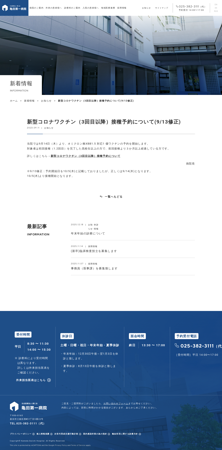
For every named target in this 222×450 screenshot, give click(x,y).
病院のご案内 (36, 8)
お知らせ (146, 8)
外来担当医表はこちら (31, 380)
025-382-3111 (191, 8)
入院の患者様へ (91, 8)
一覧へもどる (113, 196)
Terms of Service (78, 445)
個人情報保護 (42, 434)
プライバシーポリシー (21, 434)
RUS (216, 11)
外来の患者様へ (54, 8)
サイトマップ (161, 8)
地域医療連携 (108, 8)
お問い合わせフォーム (115, 403)
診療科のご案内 (72, 8)
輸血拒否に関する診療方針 (125, 434)
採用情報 (122, 8)
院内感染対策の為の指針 (95, 434)
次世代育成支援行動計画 (66, 434)
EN (216, 4)
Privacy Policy (61, 445)
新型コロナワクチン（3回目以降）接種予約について (86, 156)
